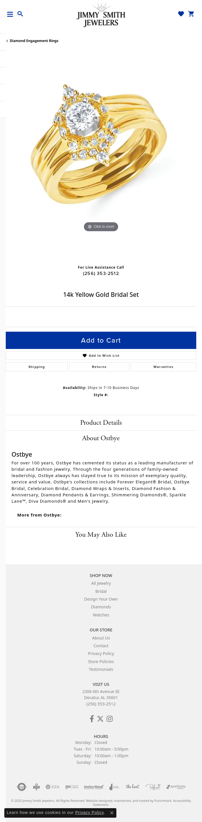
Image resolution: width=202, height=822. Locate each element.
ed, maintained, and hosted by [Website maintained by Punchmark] (132, 801)
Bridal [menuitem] (101, 591)
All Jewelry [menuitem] (101, 583)
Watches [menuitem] (101, 615)
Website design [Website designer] (97, 801)
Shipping (36, 366)
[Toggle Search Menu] (20, 14)
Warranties (163, 366)
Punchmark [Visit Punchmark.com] (162, 801)
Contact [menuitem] (100, 645)
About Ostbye (101, 438)
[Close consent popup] (111, 813)
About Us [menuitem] (101, 638)
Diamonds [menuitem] (101, 607)
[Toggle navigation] (12, 14)
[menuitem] (21, 787)
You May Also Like (101, 534)
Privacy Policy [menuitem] (101, 653)
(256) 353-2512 (101, 273)
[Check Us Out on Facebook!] (92, 718)
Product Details (101, 422)
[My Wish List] (181, 13)
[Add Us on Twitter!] (100, 718)
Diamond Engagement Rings (34, 40)
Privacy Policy (89, 812)
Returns (99, 366)
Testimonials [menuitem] (101, 669)
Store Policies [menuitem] (101, 661)
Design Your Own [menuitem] (101, 599)
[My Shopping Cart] (191, 13)
